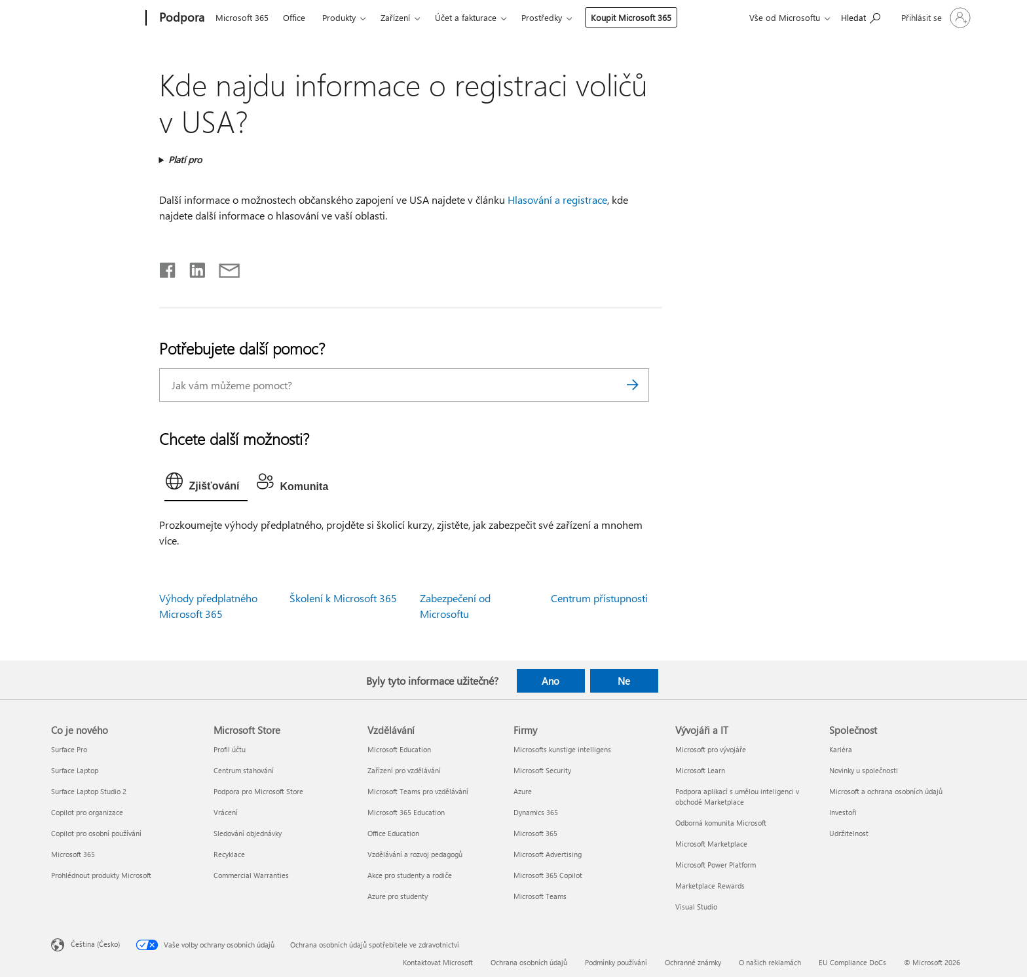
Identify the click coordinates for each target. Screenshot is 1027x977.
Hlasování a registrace (557, 199)
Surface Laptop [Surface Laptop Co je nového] (74, 770)
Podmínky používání (616, 962)
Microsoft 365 (242, 17)
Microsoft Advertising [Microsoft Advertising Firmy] (548, 854)
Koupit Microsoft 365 (631, 17)
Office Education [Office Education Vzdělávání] (393, 833)
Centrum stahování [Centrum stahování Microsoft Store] (244, 770)
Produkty (339, 17)
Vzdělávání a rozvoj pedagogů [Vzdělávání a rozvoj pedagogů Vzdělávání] (414, 854)
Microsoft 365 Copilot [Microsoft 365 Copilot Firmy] (548, 875)
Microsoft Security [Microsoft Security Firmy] (542, 770)
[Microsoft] (96, 18)
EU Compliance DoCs (852, 962)
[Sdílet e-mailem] (223, 267)
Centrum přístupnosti (599, 598)
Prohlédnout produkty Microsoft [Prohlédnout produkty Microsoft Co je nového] (101, 875)
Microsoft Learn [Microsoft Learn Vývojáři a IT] (700, 770)
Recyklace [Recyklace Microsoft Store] (229, 854)
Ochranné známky (693, 962)
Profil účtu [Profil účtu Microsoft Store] (230, 749)
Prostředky (541, 17)
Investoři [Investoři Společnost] (843, 812)
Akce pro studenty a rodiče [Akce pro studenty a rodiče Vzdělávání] (409, 875)
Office (294, 17)
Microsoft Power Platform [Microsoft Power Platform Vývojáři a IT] (715, 865)
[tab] (206, 484)
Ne (624, 680)
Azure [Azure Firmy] (523, 791)
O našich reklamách (770, 962)
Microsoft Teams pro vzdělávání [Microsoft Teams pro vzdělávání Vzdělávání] (417, 791)
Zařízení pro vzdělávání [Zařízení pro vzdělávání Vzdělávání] (404, 770)
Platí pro (185, 159)
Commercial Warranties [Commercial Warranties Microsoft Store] (251, 875)
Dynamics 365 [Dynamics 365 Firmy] (536, 812)
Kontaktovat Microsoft (438, 962)
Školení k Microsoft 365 (343, 598)
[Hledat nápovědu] (860, 16)
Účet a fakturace (465, 17)
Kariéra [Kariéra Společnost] (840, 749)
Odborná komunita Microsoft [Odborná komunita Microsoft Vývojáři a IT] (720, 823)
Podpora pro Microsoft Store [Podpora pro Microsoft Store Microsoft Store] (258, 791)
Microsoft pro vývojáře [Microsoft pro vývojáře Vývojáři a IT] (710, 749)
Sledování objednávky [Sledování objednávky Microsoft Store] (248, 833)
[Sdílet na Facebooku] (168, 267)
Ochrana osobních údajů (529, 962)
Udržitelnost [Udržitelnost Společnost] (848, 833)
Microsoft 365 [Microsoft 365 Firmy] (535, 833)
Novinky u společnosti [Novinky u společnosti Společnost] (863, 770)
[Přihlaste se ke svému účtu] (934, 17)
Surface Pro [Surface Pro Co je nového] (69, 749)
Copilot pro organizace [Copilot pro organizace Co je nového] (87, 812)
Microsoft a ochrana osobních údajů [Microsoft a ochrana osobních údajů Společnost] (886, 791)
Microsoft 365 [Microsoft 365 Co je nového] (73, 854)
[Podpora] (180, 18)
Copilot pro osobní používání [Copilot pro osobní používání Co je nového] (96, 833)
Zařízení (395, 17)
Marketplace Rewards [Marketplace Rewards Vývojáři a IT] (710, 886)
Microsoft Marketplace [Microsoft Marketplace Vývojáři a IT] (711, 844)
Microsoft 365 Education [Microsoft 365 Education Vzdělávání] (406, 812)
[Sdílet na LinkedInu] (192, 267)
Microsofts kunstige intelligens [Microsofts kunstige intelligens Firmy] (562, 749)
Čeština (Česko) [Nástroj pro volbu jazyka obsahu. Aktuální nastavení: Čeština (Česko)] (95, 943)
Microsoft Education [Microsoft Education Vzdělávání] (399, 749)
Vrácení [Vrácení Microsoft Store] (226, 812)
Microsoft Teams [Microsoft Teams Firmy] (540, 896)
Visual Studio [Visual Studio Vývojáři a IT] (696, 906)
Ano (550, 680)
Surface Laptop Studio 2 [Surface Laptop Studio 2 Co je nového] (88, 791)
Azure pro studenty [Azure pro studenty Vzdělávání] (397, 896)
